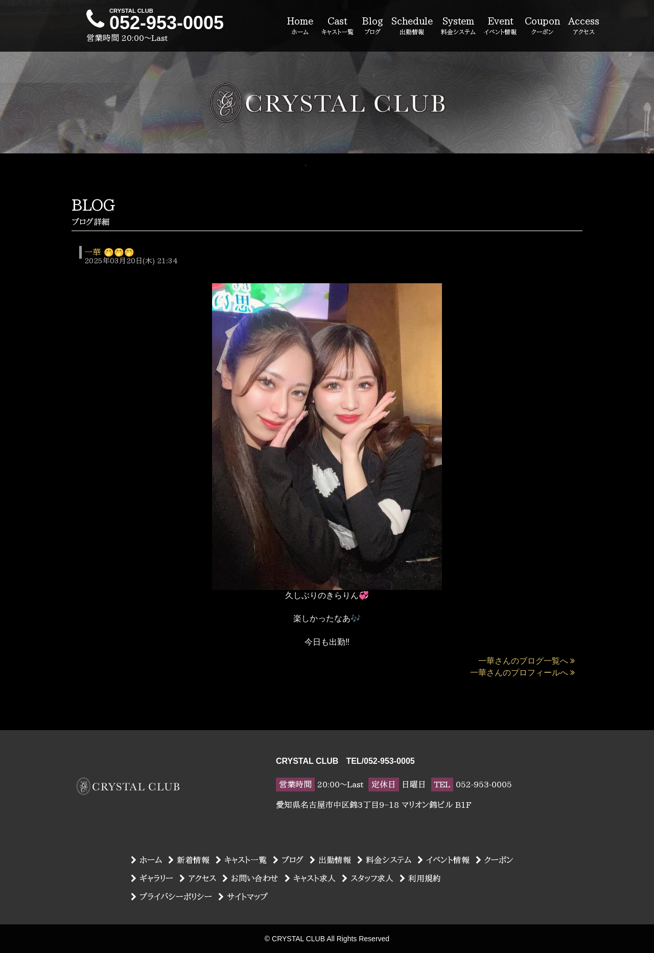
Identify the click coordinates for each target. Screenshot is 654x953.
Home (300, 26)
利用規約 (420, 878)
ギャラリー (152, 878)
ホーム (146, 860)
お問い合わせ (250, 878)
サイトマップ (243, 897)
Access (583, 26)
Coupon (542, 26)
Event (500, 26)
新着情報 (188, 860)
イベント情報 (443, 860)
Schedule (412, 26)
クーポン (494, 860)
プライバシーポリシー (171, 897)
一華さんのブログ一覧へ (526, 660)
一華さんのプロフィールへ (522, 672)
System (458, 26)
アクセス (197, 878)
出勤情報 (330, 860)
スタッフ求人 (367, 878)
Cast (337, 26)
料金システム (384, 860)
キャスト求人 (310, 878)
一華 (92, 252)
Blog (372, 26)
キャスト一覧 (241, 860)
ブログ (288, 860)
